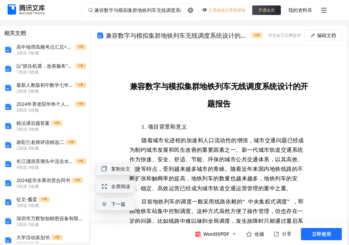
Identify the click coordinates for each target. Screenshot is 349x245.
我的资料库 (300, 10)
